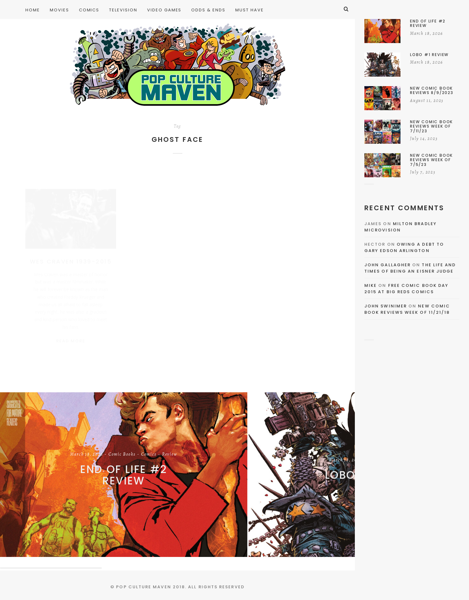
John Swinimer (385, 306)
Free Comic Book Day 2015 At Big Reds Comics (406, 288)
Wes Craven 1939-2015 (71, 255)
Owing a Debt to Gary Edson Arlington (404, 247)
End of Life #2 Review (123, 475)
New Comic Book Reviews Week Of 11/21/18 (407, 309)
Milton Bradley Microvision (400, 227)
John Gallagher (387, 265)
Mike (370, 285)
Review (169, 454)
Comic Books (122, 454)
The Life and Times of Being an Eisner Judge (410, 268)
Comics (149, 454)
